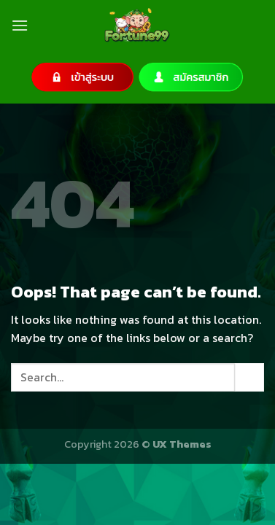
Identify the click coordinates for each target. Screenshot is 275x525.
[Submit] (249, 377)
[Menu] (19, 25)
